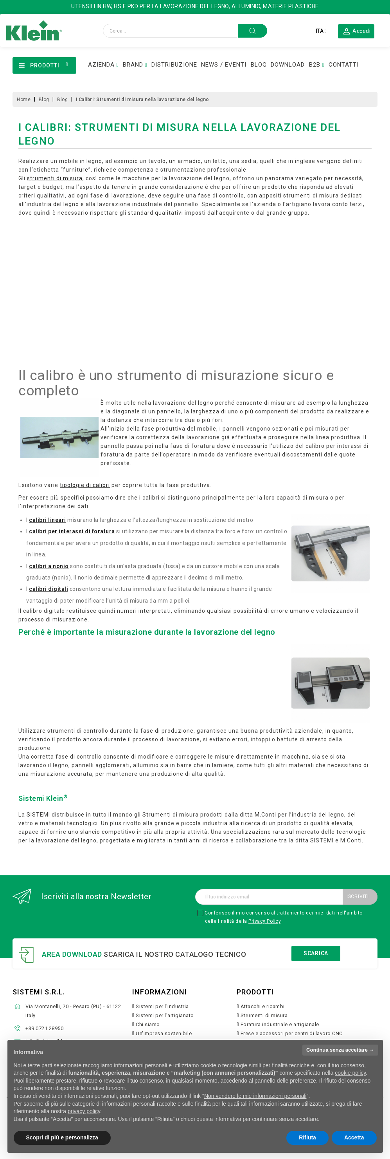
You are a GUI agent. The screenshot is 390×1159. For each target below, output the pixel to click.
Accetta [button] (354, 1137)
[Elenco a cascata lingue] (321, 31)
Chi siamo (148, 1024)
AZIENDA (101, 64)
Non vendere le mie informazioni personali (255, 1096)
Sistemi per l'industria (162, 1006)
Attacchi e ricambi (263, 1006)
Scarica (316, 953)
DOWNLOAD (288, 64)
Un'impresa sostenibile (164, 1033)
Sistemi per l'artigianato (165, 1015)
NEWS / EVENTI (223, 64)
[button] (356, 31)
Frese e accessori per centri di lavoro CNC (292, 1033)
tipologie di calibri (85, 485)
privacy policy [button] (84, 1111)
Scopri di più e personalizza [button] (62, 1137)
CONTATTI (344, 64)
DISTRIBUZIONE (174, 64)
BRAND (133, 64)
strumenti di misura (55, 178)
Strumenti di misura (264, 1015)
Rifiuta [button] (307, 1137)
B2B (314, 64)
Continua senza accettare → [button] (340, 1050)
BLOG (259, 64)
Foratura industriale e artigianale (280, 1024)
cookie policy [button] (350, 1073)
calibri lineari (47, 520)
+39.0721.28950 (44, 1028)
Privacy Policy (264, 921)
